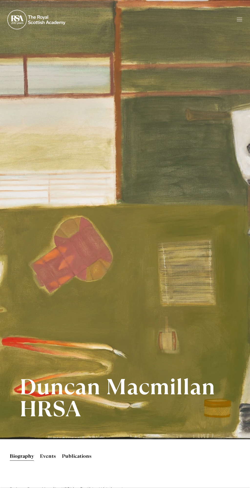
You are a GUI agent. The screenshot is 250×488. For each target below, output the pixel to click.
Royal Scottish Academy (36, 20)
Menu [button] (239, 19)
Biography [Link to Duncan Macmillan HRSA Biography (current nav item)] (22, 456)
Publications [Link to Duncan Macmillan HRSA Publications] (77, 456)
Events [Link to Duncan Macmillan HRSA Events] (48, 456)
